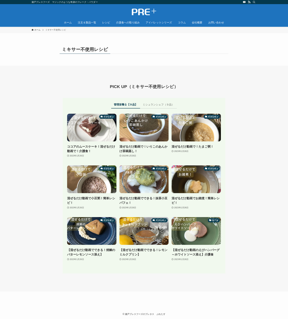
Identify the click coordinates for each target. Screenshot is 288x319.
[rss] (249, 2)
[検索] (254, 2)
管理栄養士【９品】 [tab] (125, 104)
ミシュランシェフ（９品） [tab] (158, 104)
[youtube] (244, 2)
